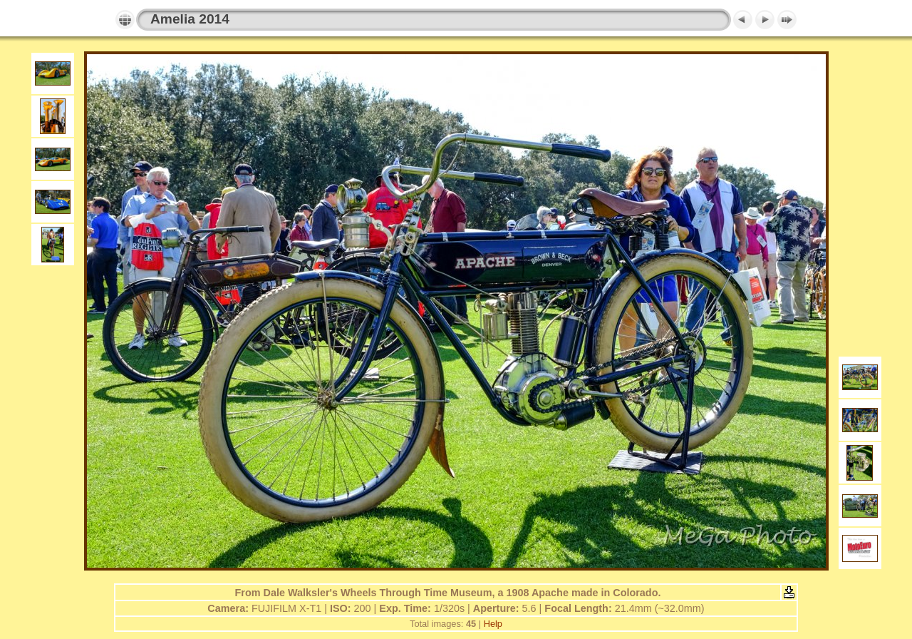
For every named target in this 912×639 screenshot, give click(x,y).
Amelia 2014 (189, 18)
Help (493, 623)
